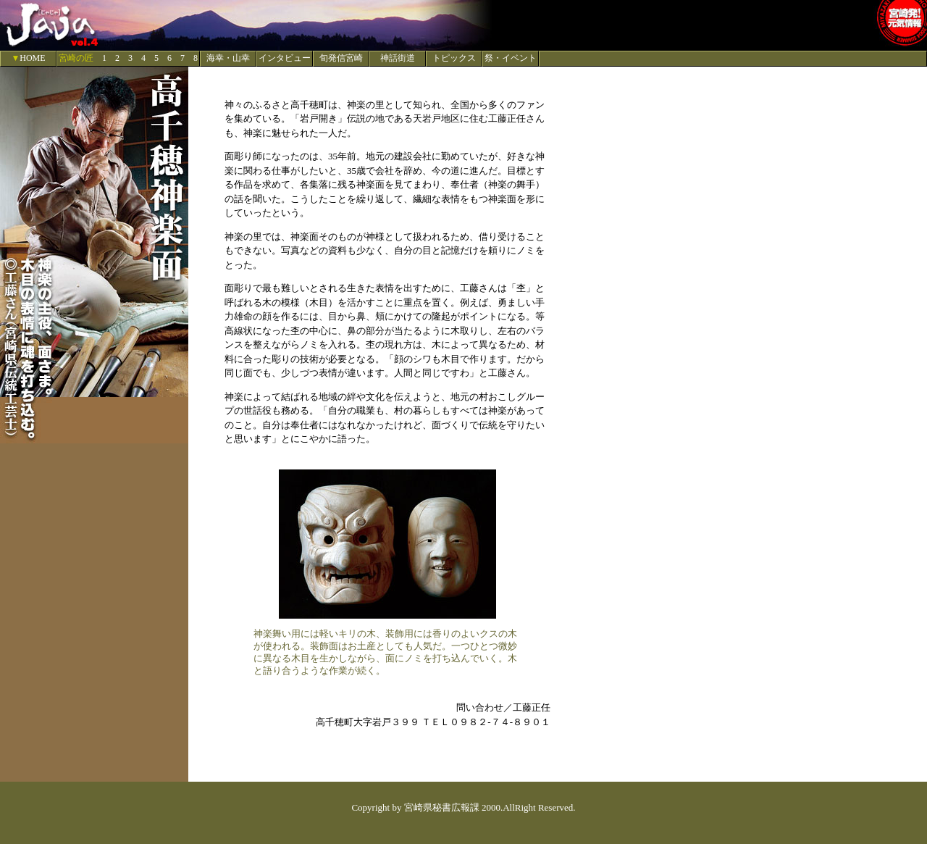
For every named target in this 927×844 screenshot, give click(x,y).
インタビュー (285, 58)
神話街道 (397, 58)
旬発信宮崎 (341, 58)
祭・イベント (511, 58)
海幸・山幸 (228, 58)
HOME (32, 58)
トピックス (454, 58)
